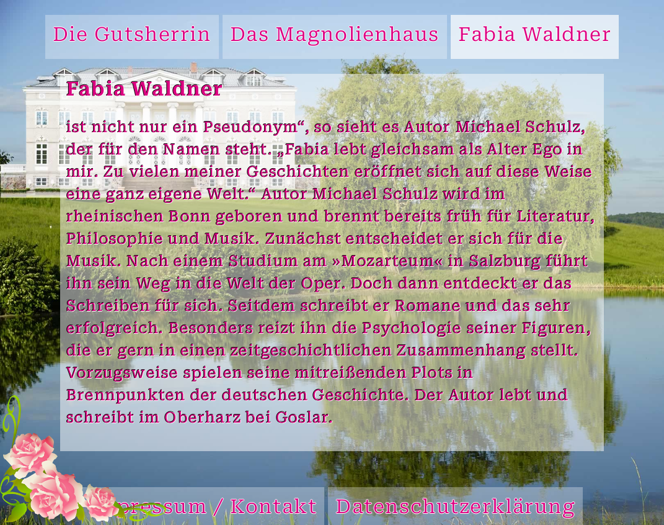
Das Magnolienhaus (335, 36)
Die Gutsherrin (132, 36)
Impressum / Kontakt (203, 508)
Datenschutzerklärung (455, 508)
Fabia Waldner (534, 36)
